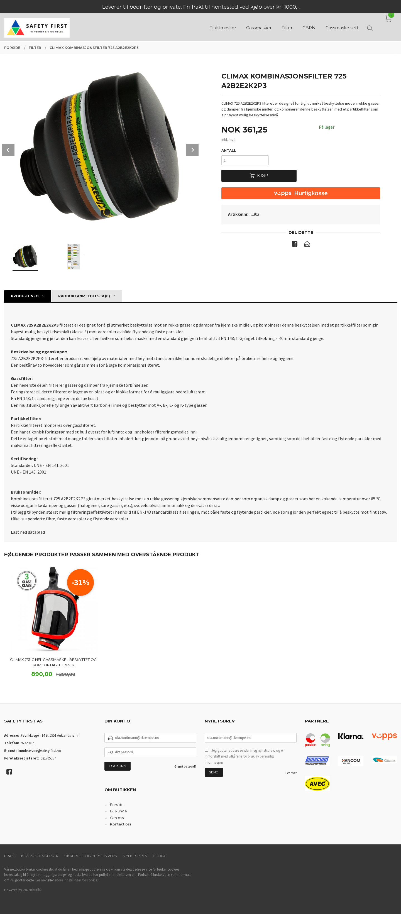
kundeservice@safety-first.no (39, 750)
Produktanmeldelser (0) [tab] (84, 296)
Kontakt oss (120, 824)
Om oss (117, 817)
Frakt (10, 856)
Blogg (160, 856)
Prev (8, 150)
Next (192, 150)
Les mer (291, 773)
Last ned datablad (28, 532)
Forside (117, 804)
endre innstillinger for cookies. (77, 880)
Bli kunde (118, 811)
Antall (228, 150)
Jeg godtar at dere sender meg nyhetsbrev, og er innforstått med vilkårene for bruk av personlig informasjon (244, 756)
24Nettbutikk (32, 890)
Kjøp (259, 175)
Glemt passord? (185, 766)
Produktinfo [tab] (25, 296)
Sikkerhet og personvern (91, 856)
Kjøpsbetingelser (39, 856)
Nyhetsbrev (135, 856)
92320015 (27, 743)
